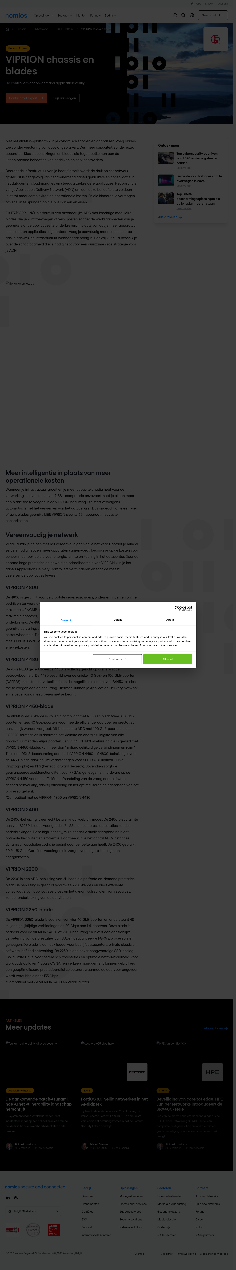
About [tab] (170, 619)
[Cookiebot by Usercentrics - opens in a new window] (177, 608)
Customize (117, 659)
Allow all (168, 659)
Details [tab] (118, 619)
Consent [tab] (66, 620)
